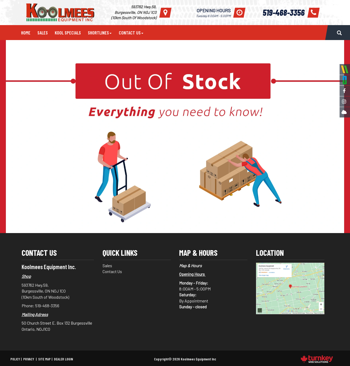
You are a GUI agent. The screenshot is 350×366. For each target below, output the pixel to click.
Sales (42, 33)
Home (25, 33)
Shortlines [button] (100, 33)
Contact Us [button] (131, 33)
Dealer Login (63, 359)
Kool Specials (68, 33)
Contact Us (113, 271)
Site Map (44, 359)
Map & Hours (190, 265)
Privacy (28, 359)
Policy (15, 359)
